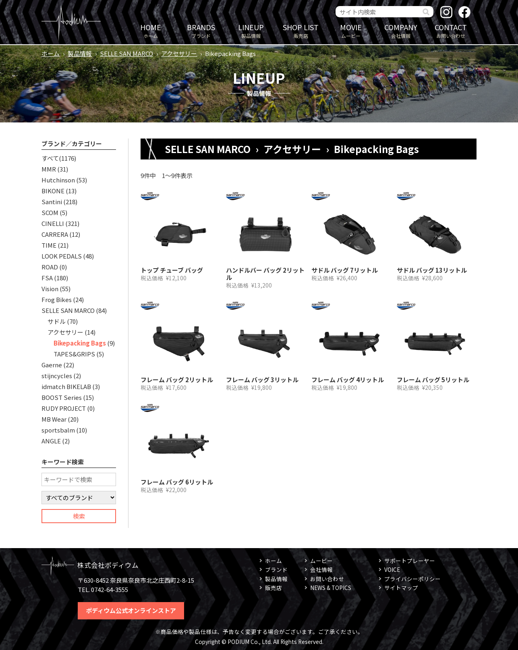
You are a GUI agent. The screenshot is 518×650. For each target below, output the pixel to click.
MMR (48, 169)
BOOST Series (61, 397)
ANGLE (51, 441)
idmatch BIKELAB (66, 386)
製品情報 (251, 30)
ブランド (201, 30)
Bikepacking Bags (80, 343)
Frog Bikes (56, 299)
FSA (47, 277)
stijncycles (56, 375)
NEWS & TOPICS (330, 588)
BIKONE (52, 190)
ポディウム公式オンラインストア (131, 610)
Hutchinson (58, 180)
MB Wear (53, 419)
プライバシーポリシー (412, 579)
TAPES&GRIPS (74, 354)
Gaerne (51, 364)
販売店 (301, 30)
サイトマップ (401, 588)
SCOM (49, 212)
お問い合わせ (451, 30)
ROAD (49, 267)
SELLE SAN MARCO (126, 53)
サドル (57, 321)
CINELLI (52, 223)
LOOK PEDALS (61, 256)
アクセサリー (179, 53)
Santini (51, 201)
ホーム (151, 30)
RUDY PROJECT (63, 408)
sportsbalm (58, 430)
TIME (48, 245)
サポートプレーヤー (409, 561)
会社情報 (401, 30)
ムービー (351, 30)
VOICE (392, 569)
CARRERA (54, 234)
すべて (50, 158)
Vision (49, 288)
